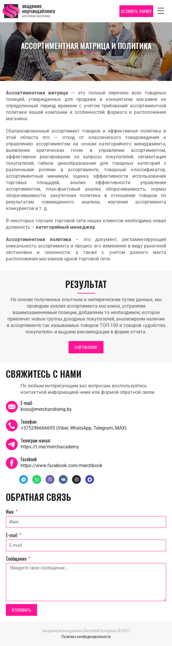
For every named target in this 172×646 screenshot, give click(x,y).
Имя (10, 511)
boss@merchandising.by (46, 409)
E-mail (12, 535)
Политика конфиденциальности (86, 636)
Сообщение (17, 558)
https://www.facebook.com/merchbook (61, 465)
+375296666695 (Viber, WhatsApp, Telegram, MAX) (74, 428)
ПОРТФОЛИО (86, 347)
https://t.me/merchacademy (50, 447)
